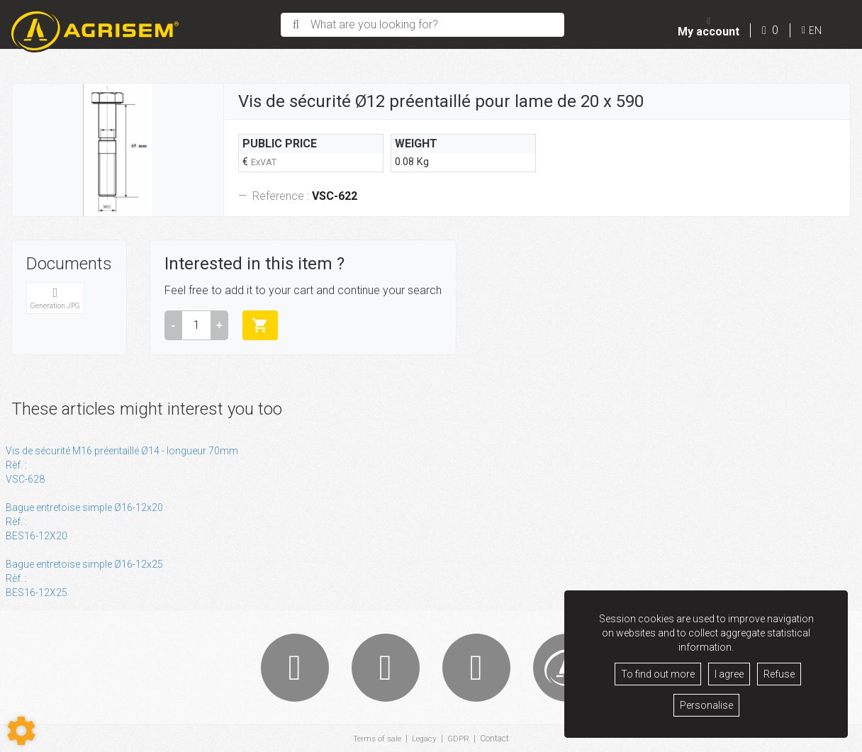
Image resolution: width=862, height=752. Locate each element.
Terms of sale (376, 738)
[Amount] (196, 325)
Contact (495, 738)
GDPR (459, 738)
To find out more (658, 674)
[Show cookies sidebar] (21, 731)
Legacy (424, 738)
